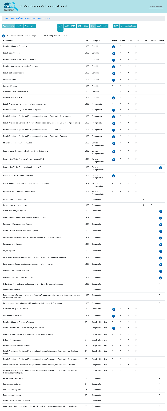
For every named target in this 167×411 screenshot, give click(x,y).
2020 (73, 26)
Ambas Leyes (130, 26)
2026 (60, 30)
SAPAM (19, 26)
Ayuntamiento (38, 18)
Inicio (6, 18)
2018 (60, 26)
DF (122, 26)
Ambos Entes (30, 26)
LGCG (116, 26)
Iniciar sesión (156, 6)
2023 (49, 18)
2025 (105, 26)
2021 (80, 26)
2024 (99, 26)
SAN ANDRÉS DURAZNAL (20, 18)
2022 (86, 26)
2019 (67, 26)
